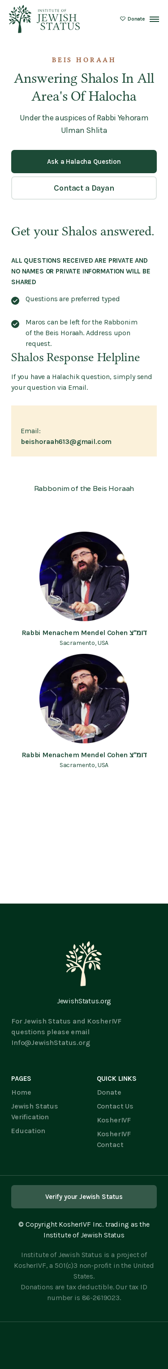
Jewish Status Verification (34, 1111)
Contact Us (115, 1106)
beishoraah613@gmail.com (66, 441)
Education (28, 1130)
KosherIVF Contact (114, 1139)
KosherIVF (114, 1120)
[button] (154, 19)
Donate (109, 1092)
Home (21, 1092)
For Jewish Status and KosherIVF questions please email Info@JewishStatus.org (66, 1032)
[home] (44, 19)
